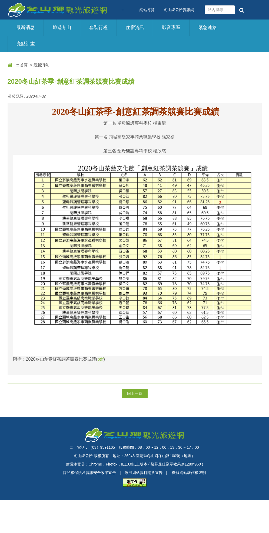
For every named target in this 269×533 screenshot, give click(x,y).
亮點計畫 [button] (25, 43)
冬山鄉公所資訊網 (179, 10)
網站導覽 (147, 10)
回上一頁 (134, 393)
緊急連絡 (207, 27)
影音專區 (171, 27)
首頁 (24, 65)
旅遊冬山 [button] (62, 27)
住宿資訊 (135, 27)
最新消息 (25, 27)
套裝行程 (98, 27)
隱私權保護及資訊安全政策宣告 (89, 472)
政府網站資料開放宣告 (143, 472)
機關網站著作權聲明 (189, 472)
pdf (100, 359)
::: (123, 10)
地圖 (187, 456)
